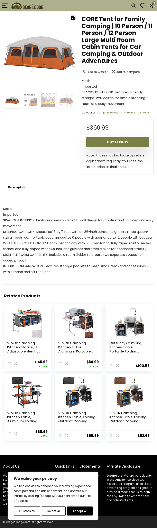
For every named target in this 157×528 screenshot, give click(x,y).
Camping (103, 112)
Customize (27, 511)
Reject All (53, 511)
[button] (73, 18)
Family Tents (118, 112)
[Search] (133, 5)
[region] (53, 496)
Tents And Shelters (138, 112)
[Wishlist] (142, 5)
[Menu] (5, 5)
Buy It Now (117, 141)
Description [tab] (17, 187)
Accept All (80, 511)
